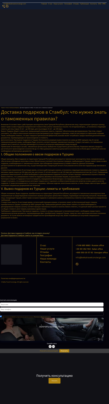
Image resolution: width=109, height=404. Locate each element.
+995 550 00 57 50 (92, 253)
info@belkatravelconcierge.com (14, 4)
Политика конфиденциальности (13, 278)
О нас (50, 4)
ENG (99, 4)
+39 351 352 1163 (89, 249)
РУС (104, 4)
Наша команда (48, 259)
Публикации (84, 4)
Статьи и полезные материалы (12, 107)
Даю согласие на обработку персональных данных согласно (26, 317)
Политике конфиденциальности (42, 317)
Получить (52, 331)
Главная (44, 4)
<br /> (14, 225)
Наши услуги (58, 4)
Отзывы (76, 4)
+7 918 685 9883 (90, 245)
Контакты (93, 4)
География (68, 4)
